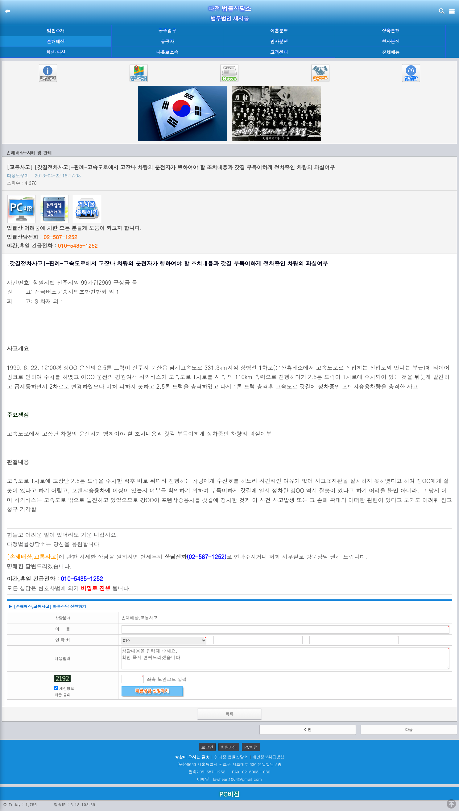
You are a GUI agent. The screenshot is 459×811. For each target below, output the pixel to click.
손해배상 (56, 41)
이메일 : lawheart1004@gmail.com (229, 779)
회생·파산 (55, 52)
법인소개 (56, 30)
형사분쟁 (391, 41)
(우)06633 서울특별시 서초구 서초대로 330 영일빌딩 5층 (229, 764)
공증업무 (167, 30)
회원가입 (229, 747)
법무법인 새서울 (229, 18)
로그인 (207, 747)
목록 (229, 714)
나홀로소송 (167, 52)
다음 (408, 729)
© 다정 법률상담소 (231, 757)
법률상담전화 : (42, 237)
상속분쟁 (391, 30)
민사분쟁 (279, 41)
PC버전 (251, 747)
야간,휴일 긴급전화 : (52, 245)
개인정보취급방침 (268, 757)
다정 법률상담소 (229, 8)
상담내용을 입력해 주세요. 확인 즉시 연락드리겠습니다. (286, 658)
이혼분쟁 (279, 30)
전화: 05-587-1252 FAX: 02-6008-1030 (229, 772)
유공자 (167, 41)
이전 (308, 729)
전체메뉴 (390, 52)
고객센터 (279, 52)
